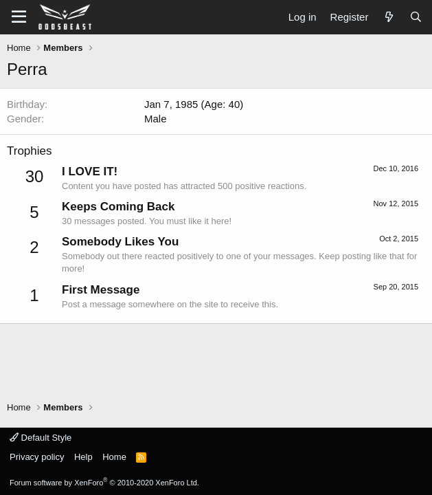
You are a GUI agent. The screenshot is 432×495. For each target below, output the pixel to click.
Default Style (40, 437)
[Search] (415, 17)
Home (114, 457)
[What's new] (388, 17)
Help (83, 457)
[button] (19, 17)
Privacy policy (37, 457)
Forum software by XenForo (104, 482)
